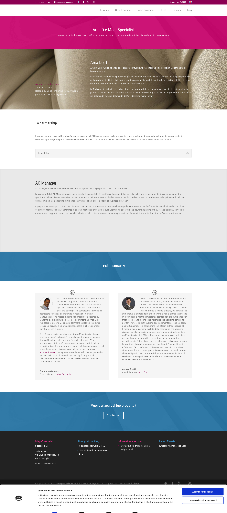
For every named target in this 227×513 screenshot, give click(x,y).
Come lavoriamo (145, 10)
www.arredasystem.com (47, 84)
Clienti (163, 10)
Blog (189, 10)
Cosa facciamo (123, 10)
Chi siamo (104, 10)
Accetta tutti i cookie (203, 484)
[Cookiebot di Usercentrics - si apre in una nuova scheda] (18, 507)
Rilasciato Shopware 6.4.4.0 (92, 445)
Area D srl (143, 372)
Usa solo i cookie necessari (203, 492)
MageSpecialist (64, 374)
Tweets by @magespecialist (172, 445)
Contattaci (113, 415)
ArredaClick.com (47, 352)
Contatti (177, 10)
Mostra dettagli (152, 507)
